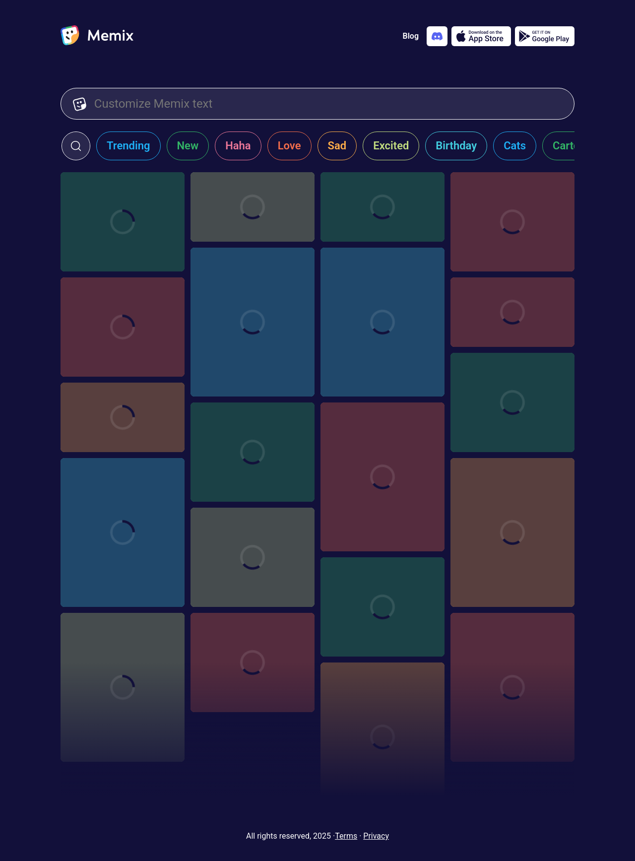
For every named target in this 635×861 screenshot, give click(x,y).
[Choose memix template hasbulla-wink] (382, 736)
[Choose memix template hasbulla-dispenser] (382, 607)
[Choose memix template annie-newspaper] (252, 207)
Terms (346, 836)
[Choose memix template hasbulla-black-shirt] (252, 662)
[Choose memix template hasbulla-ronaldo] (512, 402)
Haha (238, 145)
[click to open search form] (76, 146)
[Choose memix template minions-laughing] (123, 221)
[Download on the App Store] (481, 36)
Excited (391, 145)
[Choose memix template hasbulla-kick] (512, 532)
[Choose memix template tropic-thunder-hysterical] (512, 221)
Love (289, 145)
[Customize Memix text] (328, 103)
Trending (128, 145)
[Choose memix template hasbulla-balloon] (512, 687)
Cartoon (572, 145)
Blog (411, 36)
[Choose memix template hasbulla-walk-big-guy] (123, 327)
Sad (337, 145)
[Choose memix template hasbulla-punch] (123, 417)
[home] (97, 36)
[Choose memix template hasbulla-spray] (512, 312)
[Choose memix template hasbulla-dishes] (123, 687)
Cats (515, 145)
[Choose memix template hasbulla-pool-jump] (252, 452)
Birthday (456, 145)
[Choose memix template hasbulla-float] (252, 557)
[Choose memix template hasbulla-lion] (252, 322)
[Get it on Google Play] (544, 36)
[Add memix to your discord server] (437, 36)
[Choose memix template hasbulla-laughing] (123, 532)
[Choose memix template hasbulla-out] (382, 476)
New (188, 145)
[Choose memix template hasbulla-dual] (382, 322)
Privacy (376, 836)
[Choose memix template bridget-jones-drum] (382, 207)
